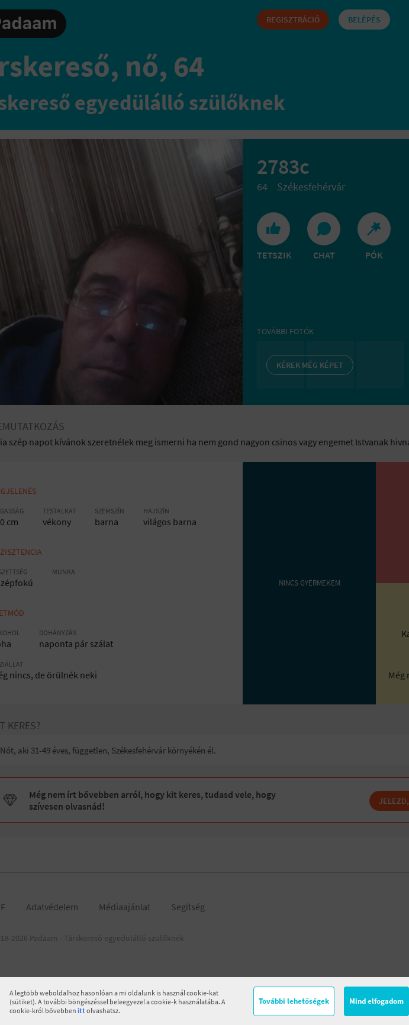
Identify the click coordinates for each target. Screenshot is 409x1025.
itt (81, 1010)
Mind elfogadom (376, 1001)
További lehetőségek (294, 1001)
